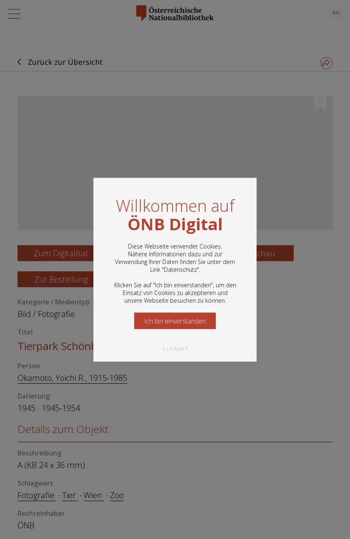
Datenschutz (180, 269)
